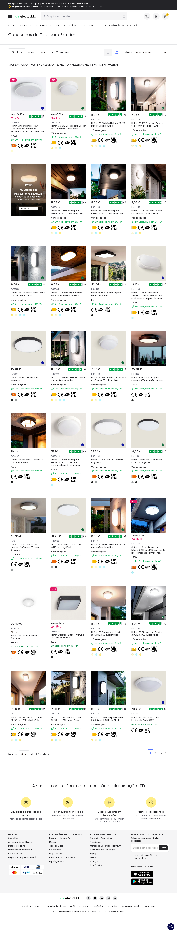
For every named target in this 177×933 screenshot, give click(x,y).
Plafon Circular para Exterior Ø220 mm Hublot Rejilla (27, 461)
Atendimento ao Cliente (20, 842)
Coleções (94, 861)
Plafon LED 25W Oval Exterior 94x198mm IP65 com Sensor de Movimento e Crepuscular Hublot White (147, 297)
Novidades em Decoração (102, 849)
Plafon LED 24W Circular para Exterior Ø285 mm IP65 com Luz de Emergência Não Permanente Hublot (148, 551)
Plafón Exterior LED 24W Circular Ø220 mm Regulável (146, 461)
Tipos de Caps (56, 846)
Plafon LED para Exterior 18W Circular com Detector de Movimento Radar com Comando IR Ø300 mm (27, 130)
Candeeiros (70, 25)
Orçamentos (55, 853)
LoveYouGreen (97, 865)
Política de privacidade (55, 906)
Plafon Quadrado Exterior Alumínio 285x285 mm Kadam (67, 636)
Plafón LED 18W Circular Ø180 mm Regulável (27, 379)
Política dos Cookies (79, 906)
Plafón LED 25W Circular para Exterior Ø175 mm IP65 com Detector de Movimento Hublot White (66, 464)
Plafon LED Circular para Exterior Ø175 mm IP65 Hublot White (146, 212)
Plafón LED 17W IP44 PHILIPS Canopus (24, 637)
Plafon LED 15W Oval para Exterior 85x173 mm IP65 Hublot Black (67, 719)
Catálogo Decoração (49, 25)
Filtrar (17, 52)
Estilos (93, 857)
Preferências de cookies (105, 906)
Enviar (163, 848)
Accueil (11, 25)
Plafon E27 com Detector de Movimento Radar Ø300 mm (145, 719)
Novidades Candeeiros (101, 838)
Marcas (52, 842)
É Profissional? (15, 853)
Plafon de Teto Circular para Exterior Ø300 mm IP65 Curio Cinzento (25, 547)
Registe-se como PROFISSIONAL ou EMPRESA (33, 6)
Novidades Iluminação (60, 838)
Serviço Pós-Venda (131, 906)
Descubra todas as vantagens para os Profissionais (80, 6)
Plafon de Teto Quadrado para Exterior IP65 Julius (106, 294)
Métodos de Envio (16, 846)
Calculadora (55, 849)
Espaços (94, 853)
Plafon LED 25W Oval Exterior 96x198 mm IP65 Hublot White (108, 124)
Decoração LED (27, 25)
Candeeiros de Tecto (90, 25)
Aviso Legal (150, 906)
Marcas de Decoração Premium (105, 846)
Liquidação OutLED (58, 861)
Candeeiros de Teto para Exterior (122, 25)
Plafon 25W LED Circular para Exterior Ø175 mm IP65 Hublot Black (68, 212)
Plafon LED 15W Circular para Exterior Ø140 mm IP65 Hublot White (68, 127)
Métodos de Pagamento (20, 849)
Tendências (95, 842)
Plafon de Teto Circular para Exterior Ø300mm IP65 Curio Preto (147, 379)
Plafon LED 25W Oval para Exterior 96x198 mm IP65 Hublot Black (67, 294)
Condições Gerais (30, 906)
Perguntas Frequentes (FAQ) (22, 857)
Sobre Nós (13, 838)
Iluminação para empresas (62, 857)
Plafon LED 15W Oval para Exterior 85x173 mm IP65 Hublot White (147, 124)
